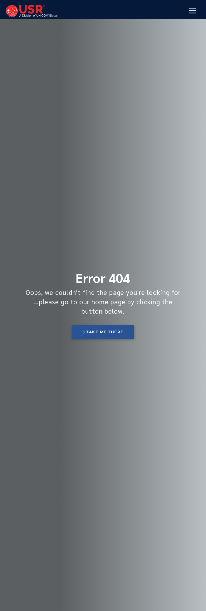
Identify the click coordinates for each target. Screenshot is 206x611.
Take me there (103, 332)
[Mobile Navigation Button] (192, 11)
